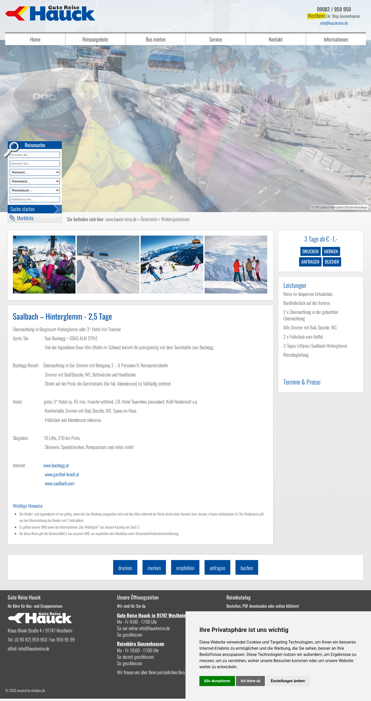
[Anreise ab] (35, 155)
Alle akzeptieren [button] (217, 681)
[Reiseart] (35, 172)
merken (331, 251)
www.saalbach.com (59, 483)
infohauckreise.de (334, 23)
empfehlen (185, 567)
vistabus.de (38, 692)
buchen (332, 261)
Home (35, 39)
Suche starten (22, 209)
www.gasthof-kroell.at (62, 474)
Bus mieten (155, 39)
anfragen (310, 261)
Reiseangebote (95, 39)
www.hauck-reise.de (121, 219)
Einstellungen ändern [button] (288, 681)
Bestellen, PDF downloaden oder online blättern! (224, 606)
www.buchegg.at (56, 465)
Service (215, 39)
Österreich (149, 219)
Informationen (336, 39)
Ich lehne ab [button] (250, 681)
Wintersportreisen (175, 219)
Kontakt (276, 39)
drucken (310, 251)
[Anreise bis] (35, 163)
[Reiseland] (35, 181)
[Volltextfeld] (35, 199)
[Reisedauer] (35, 190)
